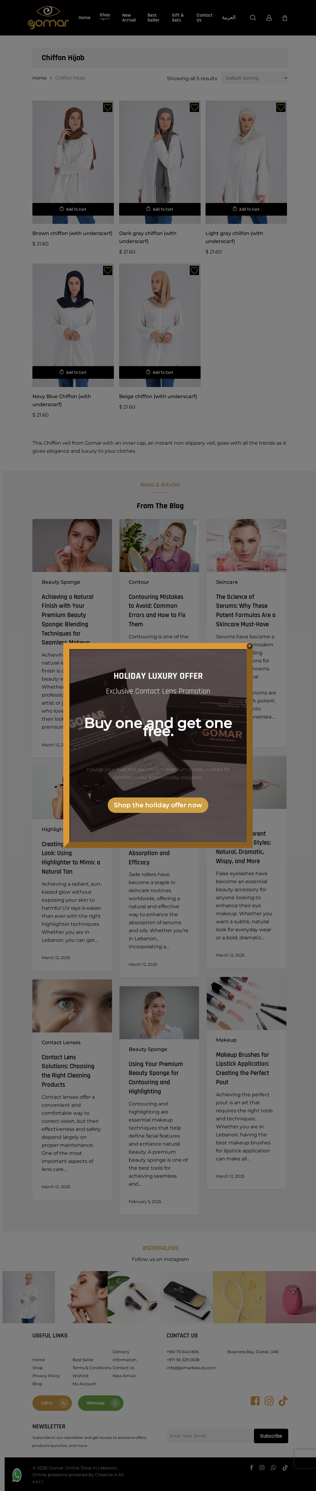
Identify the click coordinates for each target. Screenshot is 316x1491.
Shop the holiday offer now (158, 805)
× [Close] (249, 646)
